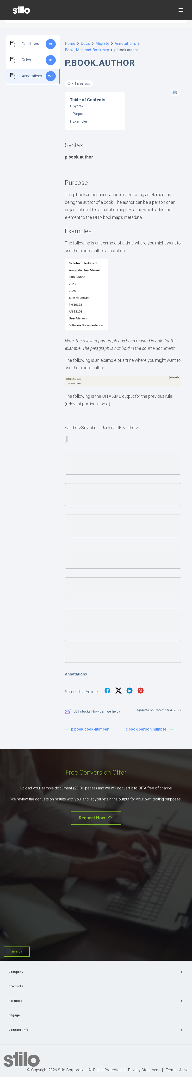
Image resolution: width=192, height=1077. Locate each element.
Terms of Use (177, 1070)
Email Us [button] (17, 951)
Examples (80, 121)
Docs (85, 43)
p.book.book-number (87, 729)
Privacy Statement (143, 1070)
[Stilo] (21, 10)
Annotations (125, 43)
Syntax (78, 106)
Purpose (79, 114)
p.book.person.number (149, 729)
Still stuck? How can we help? (92, 711)
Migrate (102, 43)
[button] (181, 10)
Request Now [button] (96, 818)
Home (70, 43)
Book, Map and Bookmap (87, 50)
